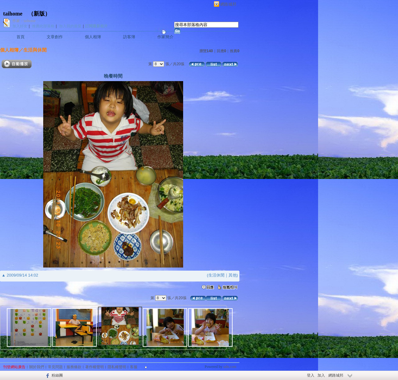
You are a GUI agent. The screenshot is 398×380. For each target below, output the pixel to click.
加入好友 (19, 26)
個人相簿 (93, 36)
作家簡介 (165, 36)
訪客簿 (129, 36)
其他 (233, 275)
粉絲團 (57, 375)
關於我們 (36, 367)
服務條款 (74, 367)
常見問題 (55, 367)
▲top (232, 357)
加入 (321, 375)
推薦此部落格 (43, 26)
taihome (12, 14)
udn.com (229, 366)
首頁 (20, 36)
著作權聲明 (94, 367)
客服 (133, 367)
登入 (310, 375)
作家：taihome (24, 21)
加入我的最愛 (70, 26)
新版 (39, 14)
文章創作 (55, 36)
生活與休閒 (35, 50)
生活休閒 (216, 275)
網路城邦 (228, 4)
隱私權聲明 (117, 367)
